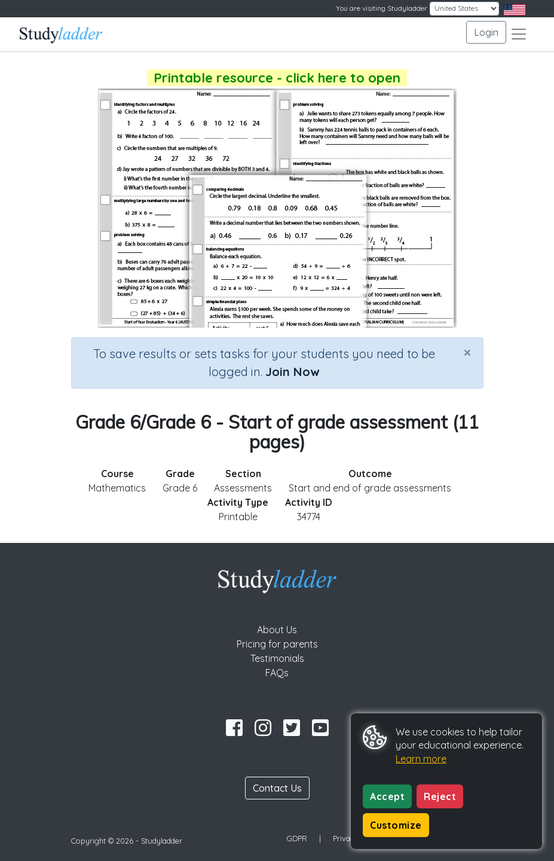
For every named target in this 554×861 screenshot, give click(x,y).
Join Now (292, 371)
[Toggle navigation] (519, 34)
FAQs (277, 673)
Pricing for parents (277, 644)
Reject (440, 796)
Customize (396, 825)
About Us (277, 630)
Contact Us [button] (277, 788)
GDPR (297, 838)
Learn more (421, 759)
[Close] (467, 352)
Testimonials (277, 658)
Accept (387, 796)
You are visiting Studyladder (381, 8)
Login (486, 32)
